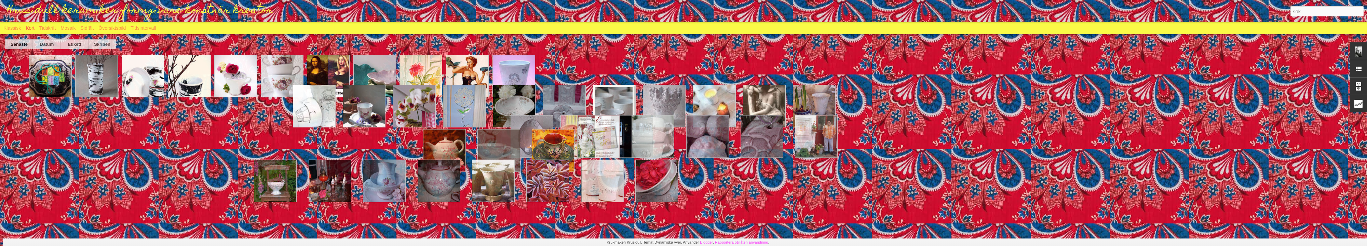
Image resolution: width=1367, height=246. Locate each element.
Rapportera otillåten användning (741, 242)
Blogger (706, 242)
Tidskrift (47, 28)
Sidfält (87, 28)
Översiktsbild (112, 28)
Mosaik (68, 28)
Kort (30, 28)
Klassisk (12, 28)
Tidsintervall (143, 28)
